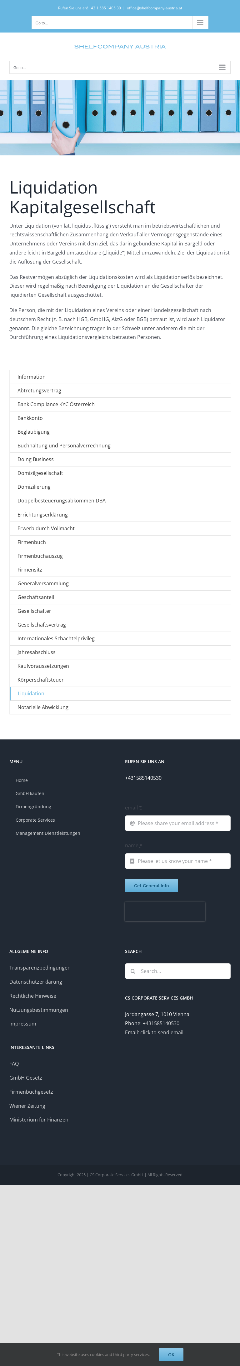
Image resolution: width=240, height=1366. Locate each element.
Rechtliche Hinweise (32, 995)
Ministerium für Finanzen (38, 1119)
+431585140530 (161, 1023)
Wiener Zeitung (27, 1105)
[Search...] (178, 971)
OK (171, 1355)
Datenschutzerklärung (35, 981)
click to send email (161, 1032)
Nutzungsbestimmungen (38, 1009)
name (133, 845)
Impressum (22, 1023)
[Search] (133, 971)
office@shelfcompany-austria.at (154, 8)
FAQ (14, 1063)
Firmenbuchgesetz (31, 1091)
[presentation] (165, 911)
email (133, 807)
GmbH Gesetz (25, 1077)
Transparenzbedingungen (40, 967)
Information (32, 376)
